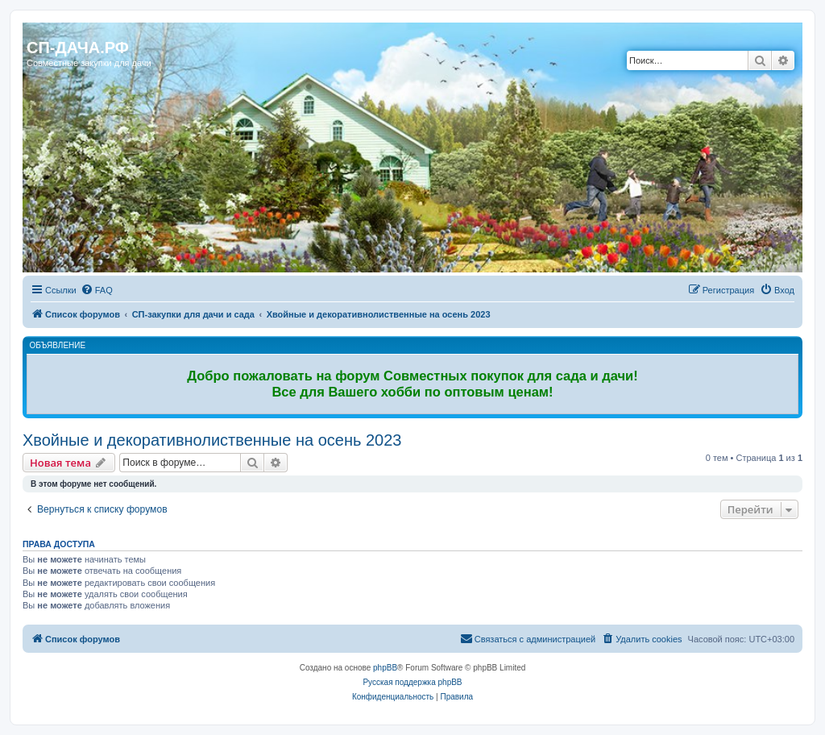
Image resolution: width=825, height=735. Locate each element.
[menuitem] (97, 290)
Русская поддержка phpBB (412, 682)
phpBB (385, 667)
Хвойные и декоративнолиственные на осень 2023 (212, 440)
